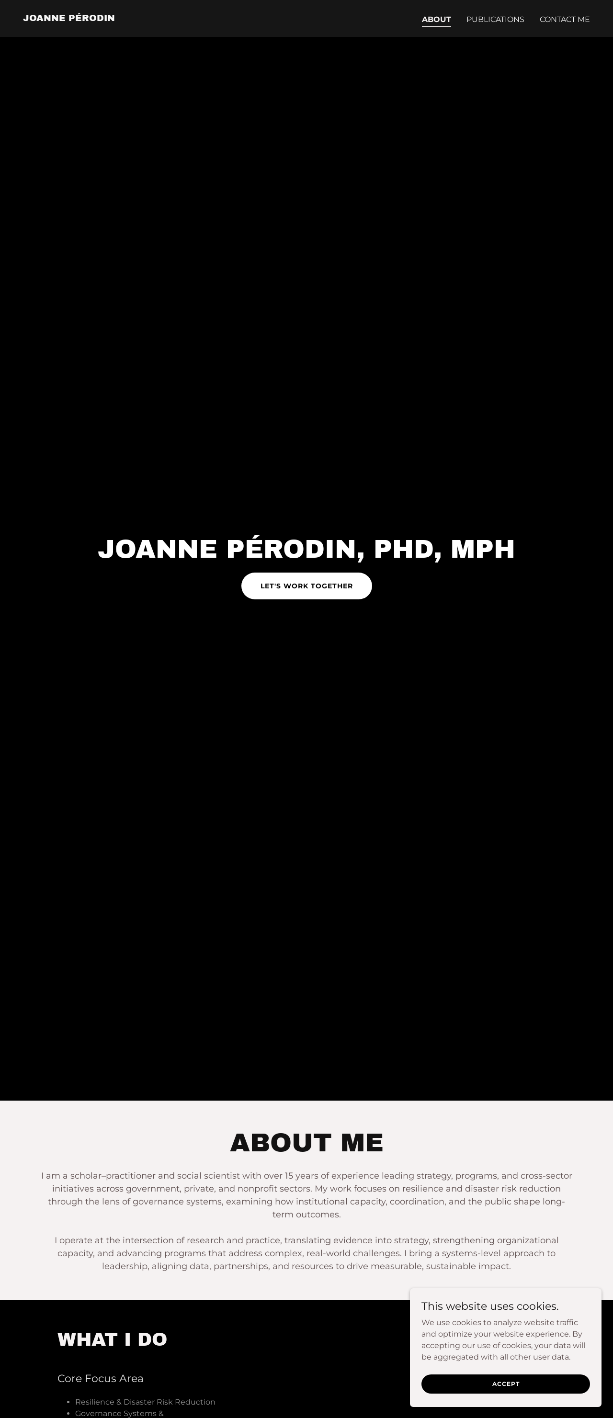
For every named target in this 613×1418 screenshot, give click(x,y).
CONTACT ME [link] (565, 19)
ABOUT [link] (436, 19)
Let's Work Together (307, 586)
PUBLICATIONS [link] (495, 19)
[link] (69, 18)
